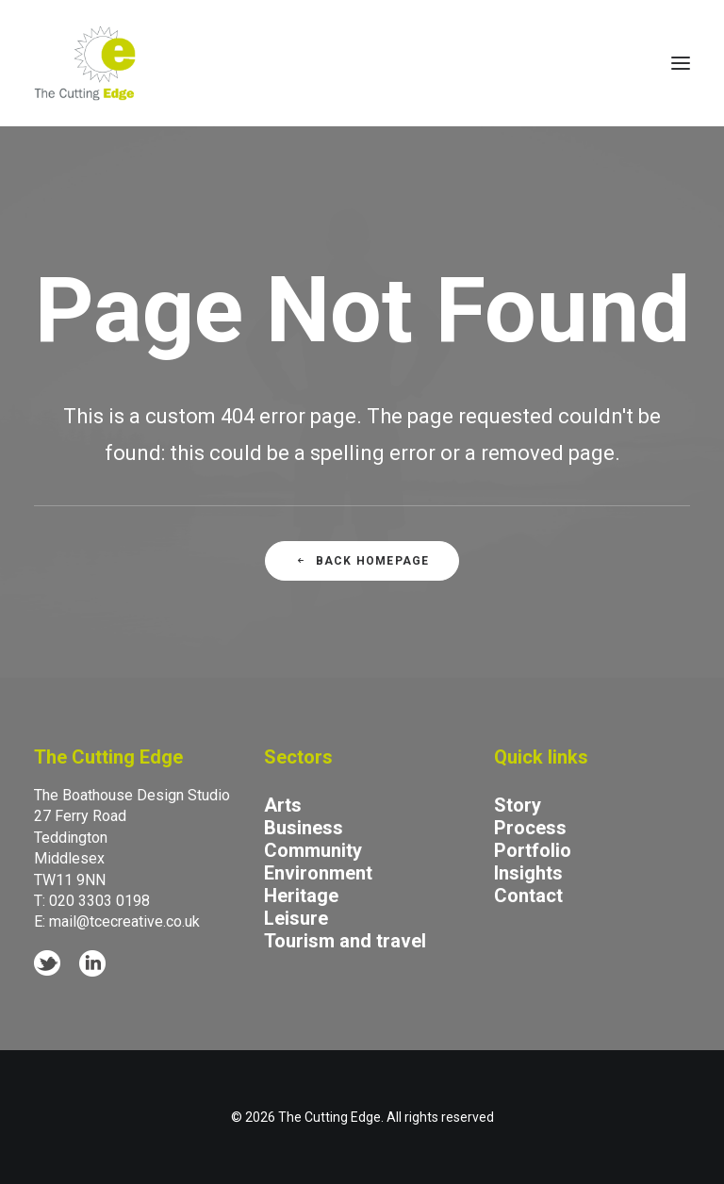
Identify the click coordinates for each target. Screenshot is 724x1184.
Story (517, 805)
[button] (680, 63)
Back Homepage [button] (362, 560)
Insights (528, 873)
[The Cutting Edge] (85, 63)
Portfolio (532, 850)
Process (530, 827)
